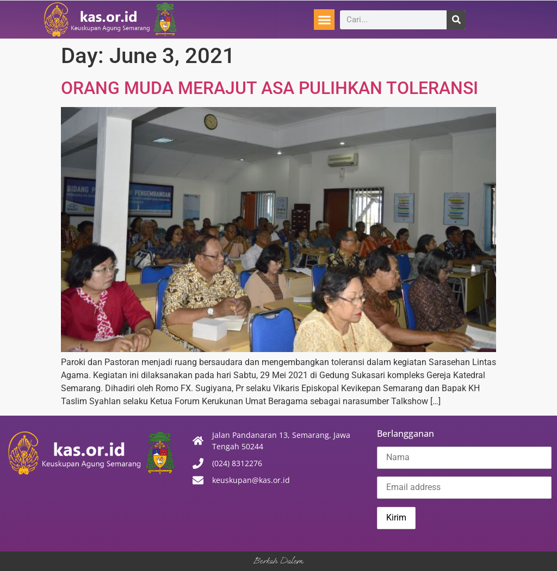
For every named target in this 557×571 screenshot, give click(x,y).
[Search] (456, 19)
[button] (324, 19)
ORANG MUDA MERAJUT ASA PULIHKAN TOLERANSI (269, 88)
